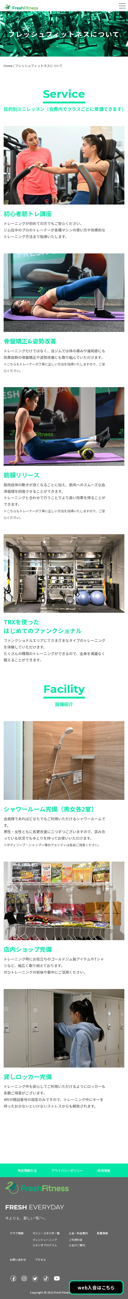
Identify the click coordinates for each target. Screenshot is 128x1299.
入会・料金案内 (78, 1233)
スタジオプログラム (44, 1245)
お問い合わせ (18, 1259)
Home (8, 65)
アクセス (40, 1259)
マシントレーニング (44, 1240)
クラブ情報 (16, 1233)
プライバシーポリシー (67, 1170)
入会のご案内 (77, 1245)
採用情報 (104, 1170)
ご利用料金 (75, 1240)
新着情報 (102, 1233)
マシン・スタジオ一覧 (46, 1233)
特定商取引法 (27, 1170)
